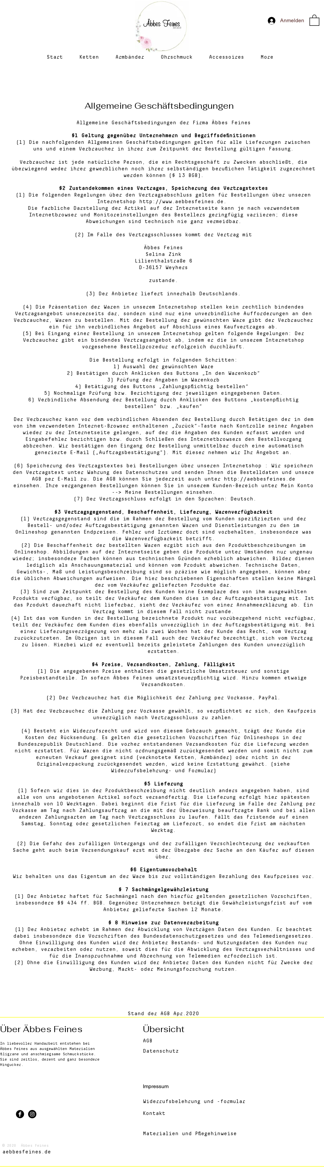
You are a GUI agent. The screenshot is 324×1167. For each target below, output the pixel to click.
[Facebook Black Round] (20, 1114)
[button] (314, 20)
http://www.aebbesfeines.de (181, 201)
